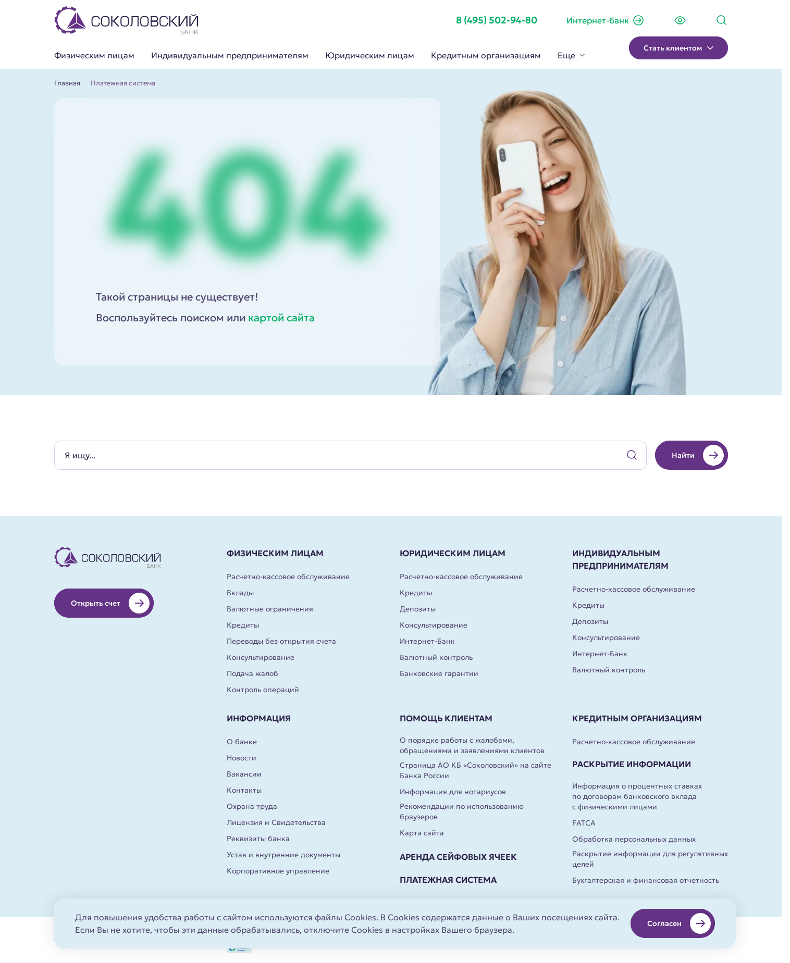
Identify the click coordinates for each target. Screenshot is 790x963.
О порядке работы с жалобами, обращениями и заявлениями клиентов (472, 745)
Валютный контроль (436, 657)
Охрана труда (252, 806)
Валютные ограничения (270, 609)
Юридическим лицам (369, 55)
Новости (241, 757)
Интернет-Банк (427, 641)
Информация (259, 718)
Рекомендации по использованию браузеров (462, 811)
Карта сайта (422, 832)
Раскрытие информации (631, 764)
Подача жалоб (252, 673)
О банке (242, 741)
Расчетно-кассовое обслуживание (288, 576)
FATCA (584, 823)
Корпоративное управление (278, 871)
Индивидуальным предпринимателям (229, 55)
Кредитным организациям (486, 55)
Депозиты (418, 609)
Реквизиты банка (258, 838)
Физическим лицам (94, 55)
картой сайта (281, 317)
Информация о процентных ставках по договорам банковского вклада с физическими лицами (637, 796)
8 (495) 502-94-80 (496, 20)
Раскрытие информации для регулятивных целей (650, 859)
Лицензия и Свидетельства (276, 822)
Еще (571, 55)
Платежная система (448, 879)
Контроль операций (263, 689)
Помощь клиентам (446, 718)
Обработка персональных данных (634, 839)
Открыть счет (110, 603)
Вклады (240, 592)
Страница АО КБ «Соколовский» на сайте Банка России (475, 770)
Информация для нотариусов (453, 791)
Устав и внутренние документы (283, 854)
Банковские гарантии (439, 673)
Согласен (679, 923)
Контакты (244, 790)
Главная (67, 83)
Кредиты (243, 625)
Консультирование (260, 657)
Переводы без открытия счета (281, 641)
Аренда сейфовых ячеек (458, 857)
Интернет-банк (605, 20)
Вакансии (244, 774)
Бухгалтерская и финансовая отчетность (645, 880)
